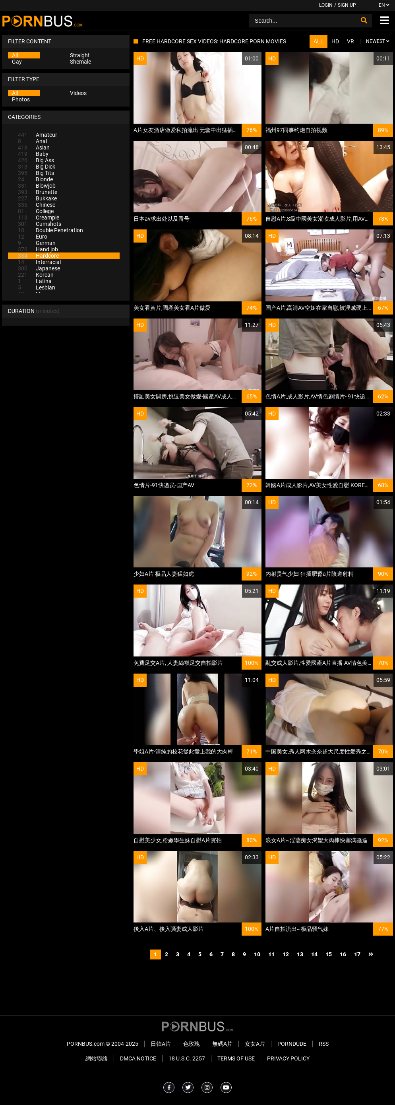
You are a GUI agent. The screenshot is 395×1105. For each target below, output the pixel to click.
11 (271, 954)
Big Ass (36, 160)
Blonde (35, 179)
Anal (32, 141)
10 (257, 954)
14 (314, 954)
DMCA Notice (138, 1058)
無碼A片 (222, 1044)
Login (326, 5)
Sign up (347, 5)
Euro (32, 236)
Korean (36, 275)
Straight (80, 55)
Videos (78, 93)
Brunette (37, 192)
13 (300, 954)
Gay (17, 61)
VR (350, 41)
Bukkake (37, 198)
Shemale (80, 61)
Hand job (38, 249)
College (36, 211)
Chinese (36, 205)
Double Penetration (50, 230)
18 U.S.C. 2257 (186, 1058)
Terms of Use (236, 1058)
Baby (33, 154)
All (15, 55)
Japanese (39, 268)
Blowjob (37, 186)
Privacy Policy (288, 1058)
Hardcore (38, 255)
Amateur (37, 135)
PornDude (291, 1044)
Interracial (39, 262)
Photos (21, 99)
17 (357, 954)
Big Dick (36, 166)
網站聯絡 (96, 1058)
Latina (35, 281)
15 (328, 954)
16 (343, 954)
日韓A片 (161, 1044)
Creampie (38, 217)
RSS (324, 1044)
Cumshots (39, 224)
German (37, 243)
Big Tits (36, 173)
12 (286, 954)
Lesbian (36, 287)
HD (335, 41)
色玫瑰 (191, 1044)
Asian (34, 147)
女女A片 (255, 1044)
